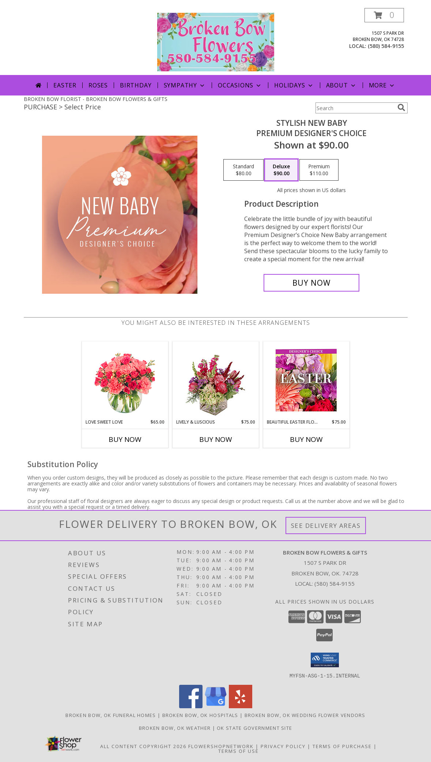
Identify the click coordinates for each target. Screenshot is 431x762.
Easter (64, 85)
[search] (401, 108)
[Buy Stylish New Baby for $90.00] (312, 283)
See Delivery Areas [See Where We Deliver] (326, 525)
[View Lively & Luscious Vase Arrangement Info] (215, 380)
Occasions (240, 85)
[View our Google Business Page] (215, 705)
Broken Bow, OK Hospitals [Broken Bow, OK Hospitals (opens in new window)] (200, 715)
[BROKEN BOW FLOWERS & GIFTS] (215, 41)
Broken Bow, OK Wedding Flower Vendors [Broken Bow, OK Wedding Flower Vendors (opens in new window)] (305, 715)
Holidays (294, 85)
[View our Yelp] (240, 705)
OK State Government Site (254, 727)
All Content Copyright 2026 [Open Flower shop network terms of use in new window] (143, 746)
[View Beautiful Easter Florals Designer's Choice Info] (306, 380)
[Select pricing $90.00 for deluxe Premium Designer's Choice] (281, 170)
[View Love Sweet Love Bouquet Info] (124, 380)
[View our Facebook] (191, 705)
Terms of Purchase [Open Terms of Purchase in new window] (342, 746)
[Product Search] (355, 108)
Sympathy (185, 85)
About (341, 85)
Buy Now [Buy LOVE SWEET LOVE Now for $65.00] (125, 439)
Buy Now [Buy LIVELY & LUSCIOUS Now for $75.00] (215, 439)
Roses (98, 85)
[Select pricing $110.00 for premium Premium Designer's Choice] (319, 170)
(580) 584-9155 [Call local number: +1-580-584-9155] (386, 45)
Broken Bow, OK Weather (175, 727)
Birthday (135, 85)
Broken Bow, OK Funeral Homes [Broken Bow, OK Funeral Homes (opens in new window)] (110, 715)
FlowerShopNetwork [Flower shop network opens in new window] (221, 746)
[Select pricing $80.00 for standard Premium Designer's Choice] (243, 170)
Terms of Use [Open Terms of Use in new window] (238, 750)
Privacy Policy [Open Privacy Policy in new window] (283, 746)
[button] (384, 15)
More (382, 85)
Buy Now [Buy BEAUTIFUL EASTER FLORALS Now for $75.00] (306, 439)
